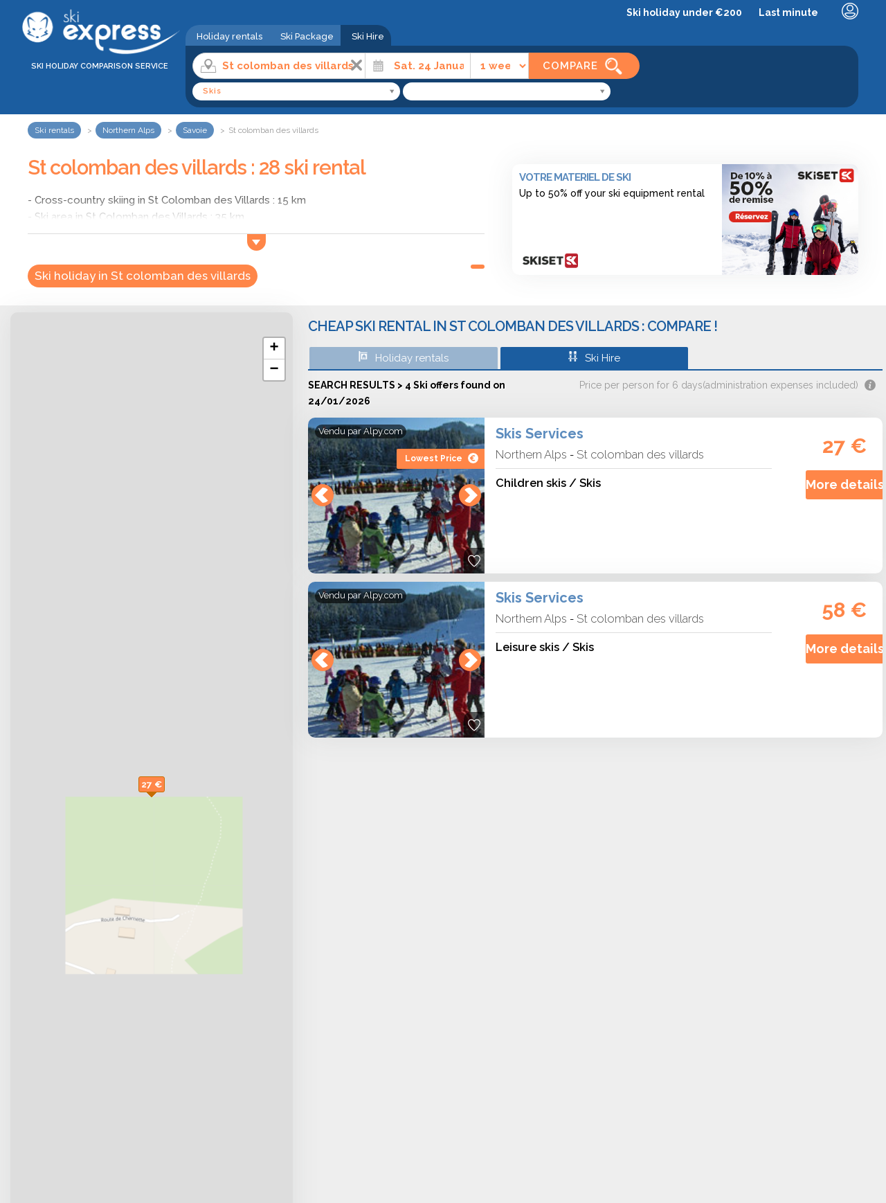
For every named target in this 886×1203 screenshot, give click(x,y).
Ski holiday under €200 (684, 12)
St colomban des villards (640, 454)
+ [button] (273, 348)
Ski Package (307, 36)
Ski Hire (368, 36)
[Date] (417, 66)
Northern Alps (531, 454)
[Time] (499, 66)
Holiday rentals (229, 36)
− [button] (273, 369)
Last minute (788, 12)
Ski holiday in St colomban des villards (143, 276)
